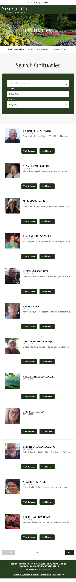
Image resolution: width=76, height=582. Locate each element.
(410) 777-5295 (41, 2)
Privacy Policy (56, 578)
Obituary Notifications (38, 49)
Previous (8, 556)
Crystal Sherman (34, 414)
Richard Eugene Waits (37, 131)
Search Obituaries (16, 49)
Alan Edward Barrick (36, 166)
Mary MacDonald (34, 201)
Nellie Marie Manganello (39, 378)
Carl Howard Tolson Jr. (38, 343)
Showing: (12, 99)
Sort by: (11, 89)
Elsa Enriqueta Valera (37, 237)
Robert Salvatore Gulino (39, 449)
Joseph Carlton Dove (36, 520)
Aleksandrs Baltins (35, 272)
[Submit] (65, 83)
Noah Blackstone (34, 484)
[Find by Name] (34, 83)
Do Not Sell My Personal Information (26, 578)
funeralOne (46, 573)
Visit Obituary (30, 150)
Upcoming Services (60, 49)
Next (69, 556)
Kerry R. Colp (31, 307)
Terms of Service (45, 578)
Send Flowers (47, 150)
